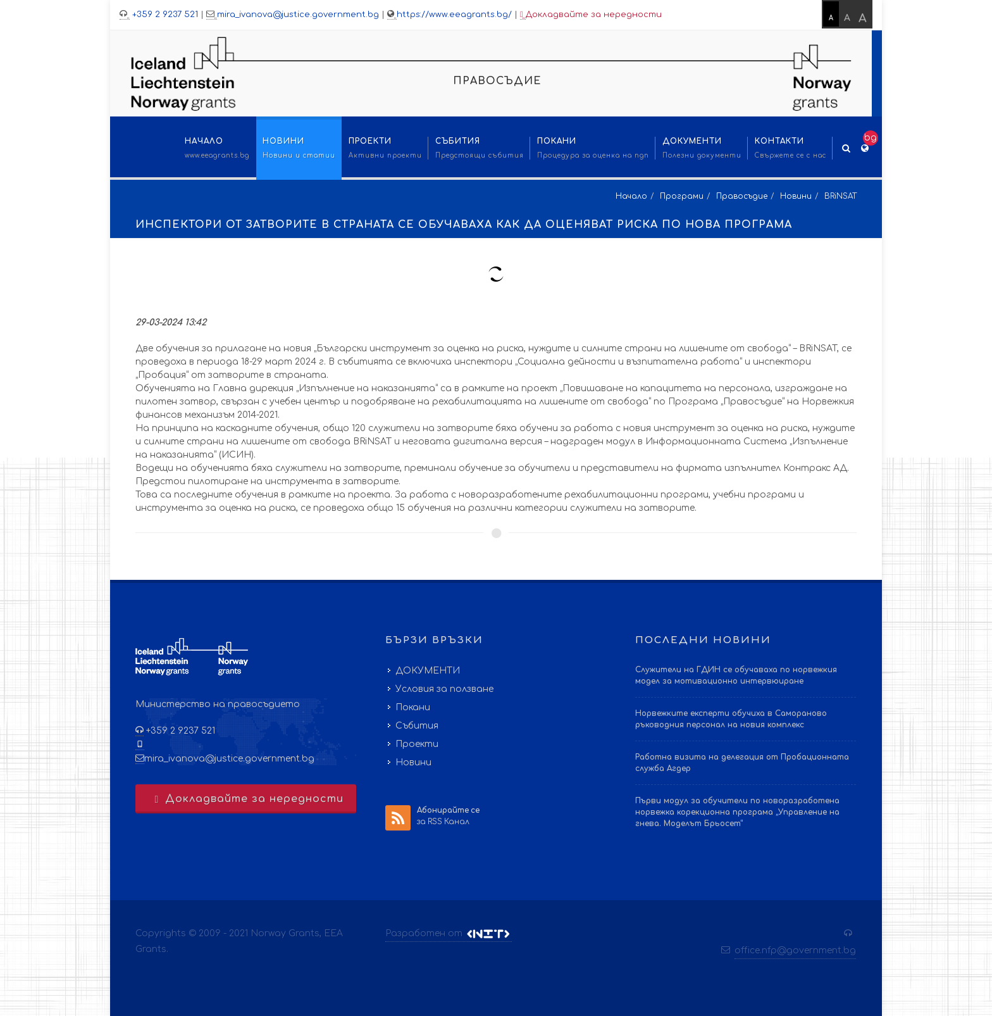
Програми (682, 196)
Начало (631, 196)
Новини (796, 196)
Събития (416, 726)
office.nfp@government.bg (795, 950)
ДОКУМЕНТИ (427, 670)
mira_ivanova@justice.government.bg (298, 14)
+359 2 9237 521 (164, 14)
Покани (412, 707)
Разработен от (448, 934)
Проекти (416, 744)
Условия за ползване (444, 689)
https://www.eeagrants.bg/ (454, 14)
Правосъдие (741, 196)
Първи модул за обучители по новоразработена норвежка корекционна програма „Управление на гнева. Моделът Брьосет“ (737, 812)
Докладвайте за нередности (591, 15)
